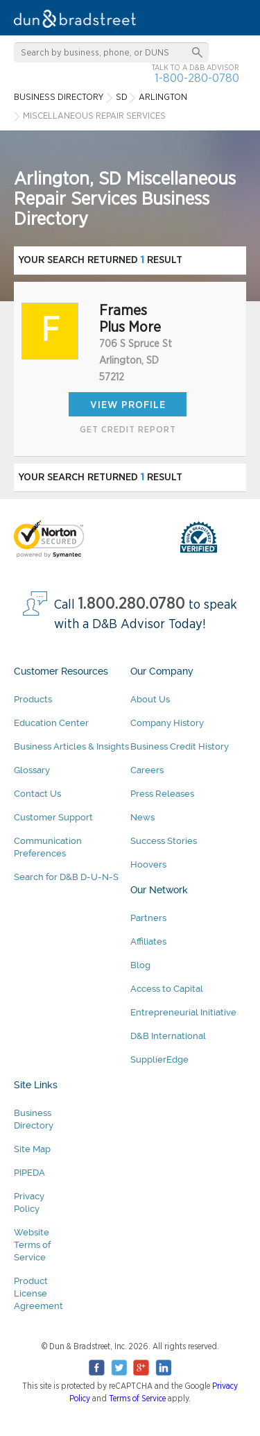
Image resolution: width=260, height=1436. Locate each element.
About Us (150, 699)
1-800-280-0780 (197, 78)
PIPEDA (29, 1172)
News (142, 817)
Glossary (32, 770)
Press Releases (162, 793)
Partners (148, 918)
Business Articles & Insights (71, 746)
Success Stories (163, 841)
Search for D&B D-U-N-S (66, 877)
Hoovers (148, 864)
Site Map (32, 1149)
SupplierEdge (159, 1059)
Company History (167, 723)
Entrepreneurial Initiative (183, 1012)
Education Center (51, 723)
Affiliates (148, 941)
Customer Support (53, 817)
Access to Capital (166, 988)
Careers (147, 770)
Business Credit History (179, 746)
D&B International (168, 1036)
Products (33, 699)
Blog (140, 965)
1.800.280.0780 (131, 604)
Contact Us (37, 793)
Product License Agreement (38, 1293)
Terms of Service (137, 1398)
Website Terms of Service (32, 1244)
